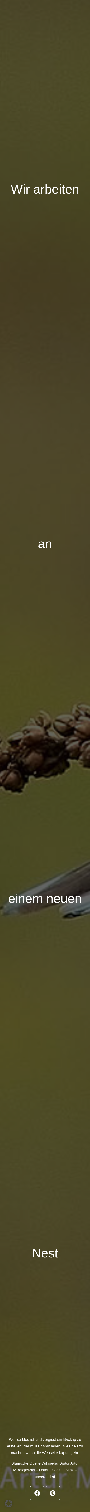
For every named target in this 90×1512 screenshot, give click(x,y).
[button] (8, 1503)
